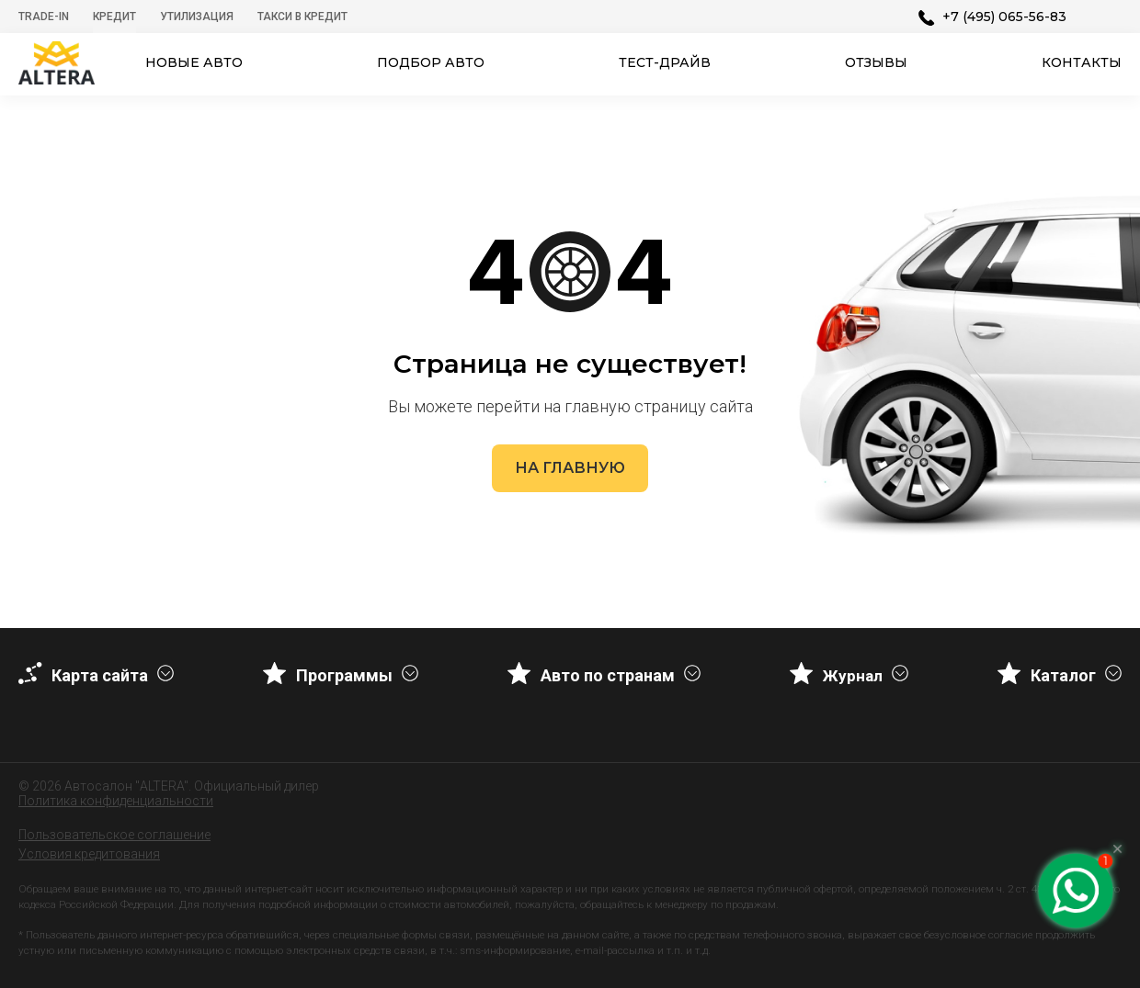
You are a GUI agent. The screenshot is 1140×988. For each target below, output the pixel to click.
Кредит (114, 16)
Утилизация (197, 16)
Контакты (1082, 62)
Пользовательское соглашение (114, 834)
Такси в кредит (302, 16)
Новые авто (194, 62)
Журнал (853, 676)
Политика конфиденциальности (115, 800)
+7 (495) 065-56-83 (1004, 16)
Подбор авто (430, 62)
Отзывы (876, 62)
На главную (570, 468)
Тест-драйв (665, 62)
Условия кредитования (89, 854)
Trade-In (43, 16)
